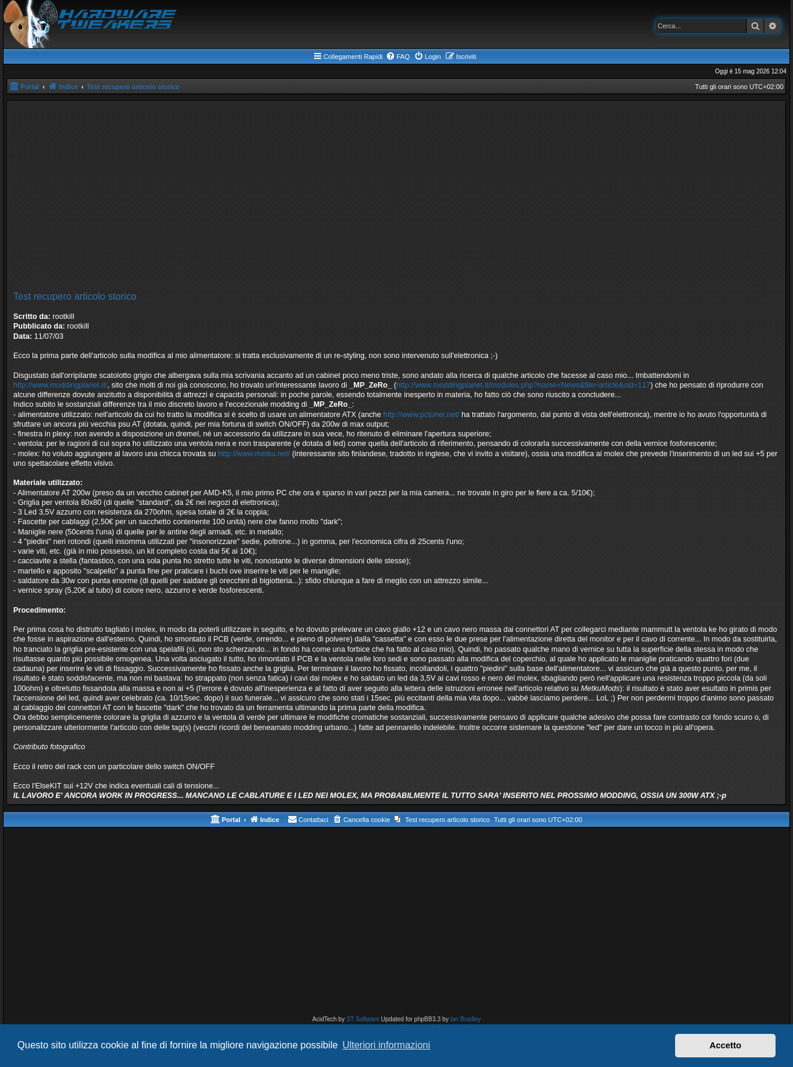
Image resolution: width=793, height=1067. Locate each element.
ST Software (363, 1019)
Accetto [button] (725, 1045)
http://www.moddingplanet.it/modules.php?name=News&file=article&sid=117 (523, 385)
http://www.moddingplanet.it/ (60, 385)
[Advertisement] (396, 198)
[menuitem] (398, 56)
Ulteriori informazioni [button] (386, 1045)
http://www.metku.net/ (254, 454)
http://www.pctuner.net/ (421, 414)
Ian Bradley (465, 1019)
